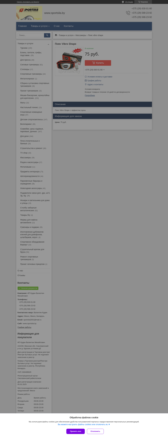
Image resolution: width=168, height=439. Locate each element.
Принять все (75, 431)
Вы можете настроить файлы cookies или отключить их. (83, 425)
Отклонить (96, 431)
